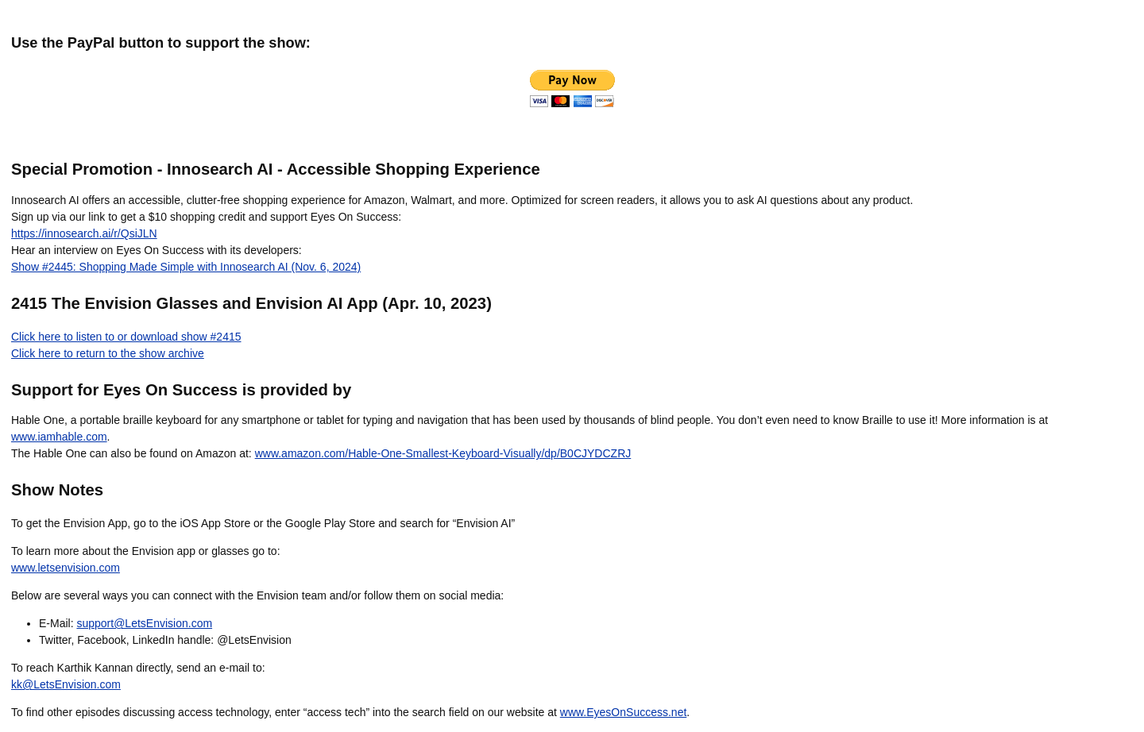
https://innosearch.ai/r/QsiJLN (84, 233)
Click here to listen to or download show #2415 (126, 336)
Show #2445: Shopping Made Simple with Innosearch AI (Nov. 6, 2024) (186, 266)
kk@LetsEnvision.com (66, 684)
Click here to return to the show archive (107, 353)
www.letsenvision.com (65, 567)
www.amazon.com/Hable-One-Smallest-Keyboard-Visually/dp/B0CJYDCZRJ (443, 453)
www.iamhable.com (59, 436)
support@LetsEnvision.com (144, 623)
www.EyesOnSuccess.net (623, 712)
